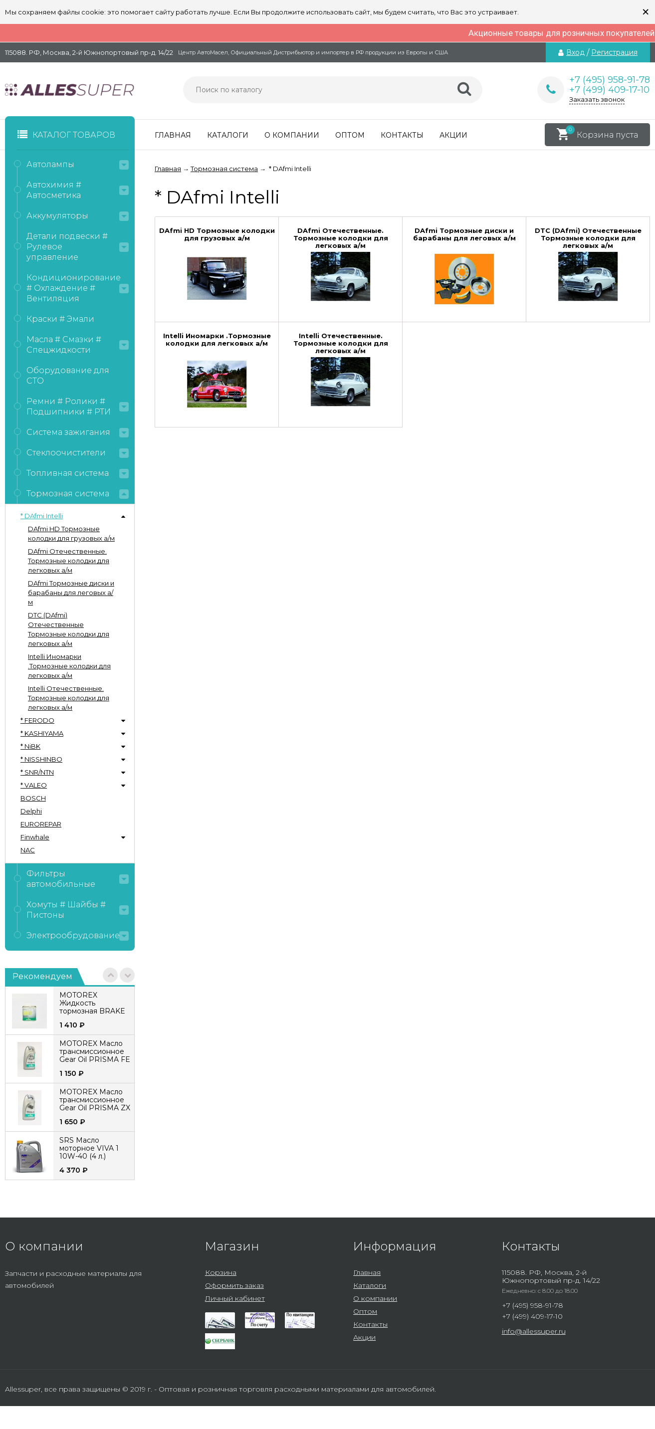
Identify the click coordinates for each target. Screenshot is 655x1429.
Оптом (350, 135)
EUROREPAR (40, 824)
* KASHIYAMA (41, 733)
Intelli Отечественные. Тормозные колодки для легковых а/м (68, 697)
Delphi (31, 811)
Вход (575, 52)
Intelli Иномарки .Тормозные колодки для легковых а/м (69, 665)
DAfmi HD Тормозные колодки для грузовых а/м (71, 533)
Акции (453, 135)
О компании (291, 135)
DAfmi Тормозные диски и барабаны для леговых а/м (71, 592)
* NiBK (30, 746)
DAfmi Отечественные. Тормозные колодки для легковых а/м (68, 560)
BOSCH (33, 798)
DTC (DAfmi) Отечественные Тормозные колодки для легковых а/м (68, 629)
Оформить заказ (234, 1285)
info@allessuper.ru (534, 1331)
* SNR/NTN (37, 772)
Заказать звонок (597, 99)
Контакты (402, 135)
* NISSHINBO (41, 759)
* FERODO (37, 720)
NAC (27, 850)
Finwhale (34, 837)
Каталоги (227, 135)
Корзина (220, 1272)
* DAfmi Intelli (41, 516)
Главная (173, 135)
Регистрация (614, 52)
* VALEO (33, 785)
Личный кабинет (235, 1298)
